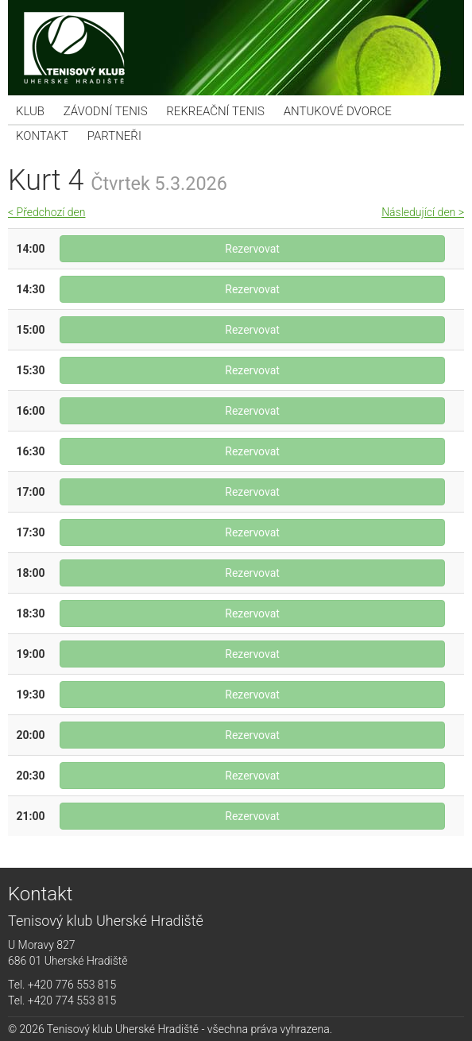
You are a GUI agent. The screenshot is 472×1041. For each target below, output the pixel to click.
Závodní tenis (106, 111)
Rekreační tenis (215, 111)
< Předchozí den (46, 212)
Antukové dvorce (338, 111)
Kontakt (42, 136)
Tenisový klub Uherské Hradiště (236, 47)
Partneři (114, 136)
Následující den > (422, 212)
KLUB (30, 111)
